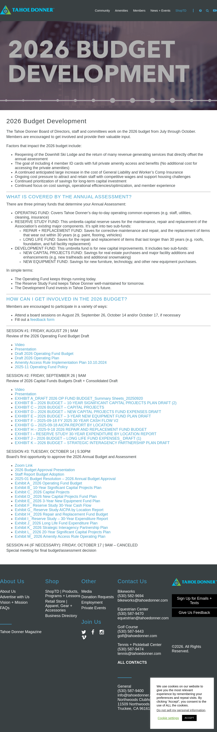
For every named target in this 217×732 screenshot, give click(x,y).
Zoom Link (24, 465)
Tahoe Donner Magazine (21, 632)
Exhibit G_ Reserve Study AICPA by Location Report (59, 510)
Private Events (93, 608)
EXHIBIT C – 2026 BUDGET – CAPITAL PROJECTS (59, 407)
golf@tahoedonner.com (137, 636)
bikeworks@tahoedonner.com (143, 600)
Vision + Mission (14, 602)
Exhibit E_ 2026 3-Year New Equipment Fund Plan (57, 501)
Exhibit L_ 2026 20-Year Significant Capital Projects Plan (63, 532)
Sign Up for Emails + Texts (194, 600)
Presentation (25, 349)
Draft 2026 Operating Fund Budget (44, 354)
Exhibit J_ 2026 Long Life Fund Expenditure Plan (56, 523)
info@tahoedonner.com (137, 695)
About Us (8, 591)
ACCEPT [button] (189, 718)
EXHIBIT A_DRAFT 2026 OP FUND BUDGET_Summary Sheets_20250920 (79, 398)
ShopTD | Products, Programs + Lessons (62, 593)
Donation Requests (97, 597)
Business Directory (61, 616)
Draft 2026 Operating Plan (37, 358)
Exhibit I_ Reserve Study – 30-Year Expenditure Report (61, 519)
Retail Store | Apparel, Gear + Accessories (58, 605)
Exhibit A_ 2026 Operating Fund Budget (48, 483)
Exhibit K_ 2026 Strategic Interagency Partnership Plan (61, 527)
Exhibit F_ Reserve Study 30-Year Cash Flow (53, 505)
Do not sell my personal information (181, 710)
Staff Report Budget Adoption (39, 474)
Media (86, 591)
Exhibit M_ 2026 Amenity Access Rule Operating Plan (60, 536)
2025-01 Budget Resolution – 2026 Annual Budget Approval (65, 479)
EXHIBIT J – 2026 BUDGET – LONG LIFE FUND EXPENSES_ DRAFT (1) (78, 438)
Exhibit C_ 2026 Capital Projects (42, 492)
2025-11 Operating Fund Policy (41, 367)
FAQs (5, 608)
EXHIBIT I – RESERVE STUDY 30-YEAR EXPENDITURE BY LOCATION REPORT (85, 434)
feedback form (42, 319)
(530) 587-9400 (131, 691)
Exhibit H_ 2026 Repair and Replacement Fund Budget (61, 514)
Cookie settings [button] (168, 718)
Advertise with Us (14, 597)
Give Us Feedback (194, 612)
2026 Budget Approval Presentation (45, 470)
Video (20, 345)
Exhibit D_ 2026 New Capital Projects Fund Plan (56, 496)
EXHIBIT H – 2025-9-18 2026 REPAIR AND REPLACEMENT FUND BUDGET (81, 429)
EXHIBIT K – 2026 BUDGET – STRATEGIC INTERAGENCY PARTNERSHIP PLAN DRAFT (92, 443)
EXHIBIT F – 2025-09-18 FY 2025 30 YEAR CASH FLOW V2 (66, 421)
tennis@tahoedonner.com (139, 653)
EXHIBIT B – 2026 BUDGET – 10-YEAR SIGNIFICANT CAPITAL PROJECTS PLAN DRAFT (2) (96, 403)
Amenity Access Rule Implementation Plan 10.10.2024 (61, 362)
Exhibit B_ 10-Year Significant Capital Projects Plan (58, 488)
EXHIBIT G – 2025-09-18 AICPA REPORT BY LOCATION (63, 425)
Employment (92, 602)
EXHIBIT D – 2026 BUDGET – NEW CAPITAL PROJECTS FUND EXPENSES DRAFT (88, 412)
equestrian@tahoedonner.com (143, 618)
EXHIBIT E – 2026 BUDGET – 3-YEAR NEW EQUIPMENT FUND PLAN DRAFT (83, 416)
